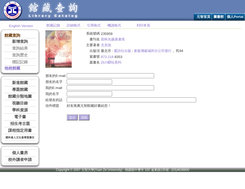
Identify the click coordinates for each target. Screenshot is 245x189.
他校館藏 (12, 68)
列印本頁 (143, 25)
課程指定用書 (20, 130)
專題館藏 (20, 89)
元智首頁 (203, 17)
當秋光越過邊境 (113, 39)
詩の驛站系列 (111, 62)
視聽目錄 (20, 103)
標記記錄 (20, 62)
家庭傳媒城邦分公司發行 (152, 51)
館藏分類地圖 (20, 96)
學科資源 (20, 110)
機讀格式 (114, 25)
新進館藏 (20, 83)
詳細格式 (73, 25)
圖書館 (218, 17)
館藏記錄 (53, 25)
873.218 (107, 57)
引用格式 (94, 25)
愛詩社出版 (122, 51)
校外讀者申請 (20, 160)
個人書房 (20, 153)
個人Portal (235, 17)
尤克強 (106, 45)
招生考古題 (20, 124)
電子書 (20, 117)
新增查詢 (20, 41)
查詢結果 (20, 48)
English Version (21, 26)
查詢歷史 (20, 55)
